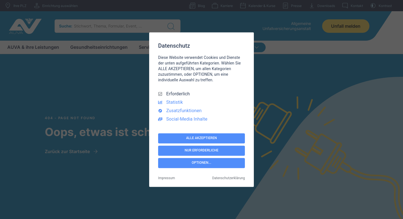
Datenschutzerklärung (228, 178)
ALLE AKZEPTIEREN (201, 138)
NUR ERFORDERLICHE (202, 151)
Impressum (166, 178)
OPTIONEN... (201, 163)
